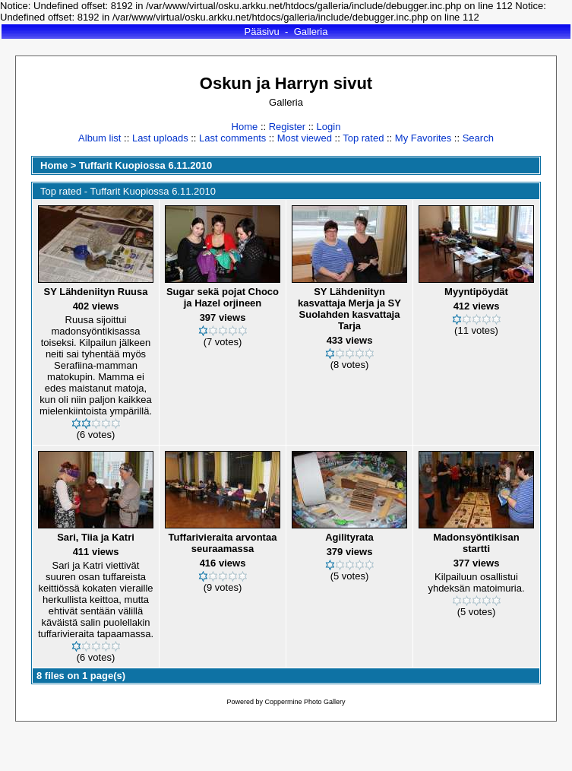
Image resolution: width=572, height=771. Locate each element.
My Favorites (423, 138)
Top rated (363, 138)
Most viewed (304, 138)
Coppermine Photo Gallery (304, 702)
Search (478, 138)
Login (329, 126)
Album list (99, 138)
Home (245, 126)
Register (287, 126)
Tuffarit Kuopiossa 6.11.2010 (145, 165)
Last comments (232, 138)
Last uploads (160, 138)
